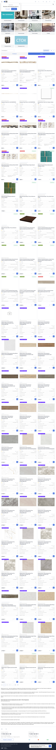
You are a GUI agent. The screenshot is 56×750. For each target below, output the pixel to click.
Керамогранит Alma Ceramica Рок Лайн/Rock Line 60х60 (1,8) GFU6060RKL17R (44, 543)
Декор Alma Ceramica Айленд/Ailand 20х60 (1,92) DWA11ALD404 (46, 134)
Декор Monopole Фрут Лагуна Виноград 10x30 (46, 197)
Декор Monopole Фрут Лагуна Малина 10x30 (8, 228)
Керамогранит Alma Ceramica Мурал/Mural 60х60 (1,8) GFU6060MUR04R (28, 448)
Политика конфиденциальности (6, 745)
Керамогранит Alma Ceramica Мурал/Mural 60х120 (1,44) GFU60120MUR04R (25, 417)
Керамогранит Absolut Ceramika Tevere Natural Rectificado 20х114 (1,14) (45, 291)
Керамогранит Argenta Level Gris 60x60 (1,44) (9, 668)
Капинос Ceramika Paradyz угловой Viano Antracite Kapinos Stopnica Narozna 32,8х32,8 (46, 260)
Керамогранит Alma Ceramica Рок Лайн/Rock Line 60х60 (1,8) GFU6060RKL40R (26, 574)
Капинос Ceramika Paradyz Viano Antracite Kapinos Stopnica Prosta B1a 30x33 (9, 260)
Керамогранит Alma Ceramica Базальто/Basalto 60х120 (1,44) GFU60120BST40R (7, 323)
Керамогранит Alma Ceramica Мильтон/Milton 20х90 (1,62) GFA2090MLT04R (25, 386)
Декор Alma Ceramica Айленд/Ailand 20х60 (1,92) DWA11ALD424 (9, 165)
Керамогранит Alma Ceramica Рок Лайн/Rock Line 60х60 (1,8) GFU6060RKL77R (44, 574)
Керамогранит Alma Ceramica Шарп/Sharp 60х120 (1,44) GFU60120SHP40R (46, 605)
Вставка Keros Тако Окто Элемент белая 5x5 (45, 103)
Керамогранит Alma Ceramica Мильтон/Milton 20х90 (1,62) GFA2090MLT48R (7, 417)
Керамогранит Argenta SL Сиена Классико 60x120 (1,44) (28, 668)
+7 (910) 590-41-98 (6, 734)
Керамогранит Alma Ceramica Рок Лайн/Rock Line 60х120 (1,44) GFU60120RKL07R (26, 480)
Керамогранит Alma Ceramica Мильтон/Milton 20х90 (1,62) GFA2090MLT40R (43, 386)
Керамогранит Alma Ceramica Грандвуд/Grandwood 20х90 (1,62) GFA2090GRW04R (26, 354)
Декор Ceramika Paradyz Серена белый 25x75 (27, 165)
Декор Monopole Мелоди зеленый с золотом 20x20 (8, 197)
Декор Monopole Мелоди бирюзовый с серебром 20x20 (45, 165)
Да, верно (14, 9)
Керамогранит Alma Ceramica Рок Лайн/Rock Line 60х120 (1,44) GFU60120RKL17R (44, 480)
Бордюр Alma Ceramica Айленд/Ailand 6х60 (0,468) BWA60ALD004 (8, 71)
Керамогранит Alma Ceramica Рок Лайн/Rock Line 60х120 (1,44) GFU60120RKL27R (8, 511)
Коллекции (14, 53)
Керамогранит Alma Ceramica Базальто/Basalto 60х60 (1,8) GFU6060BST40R (43, 323)
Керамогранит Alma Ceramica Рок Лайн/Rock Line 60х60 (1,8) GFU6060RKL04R (8, 543)
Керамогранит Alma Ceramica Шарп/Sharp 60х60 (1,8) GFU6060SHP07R (28, 637)
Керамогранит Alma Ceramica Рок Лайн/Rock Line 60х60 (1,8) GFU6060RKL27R (8, 574)
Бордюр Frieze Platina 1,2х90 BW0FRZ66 (27, 102)
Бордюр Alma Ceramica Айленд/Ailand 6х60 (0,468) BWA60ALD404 (27, 71)
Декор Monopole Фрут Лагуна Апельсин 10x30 (27, 197)
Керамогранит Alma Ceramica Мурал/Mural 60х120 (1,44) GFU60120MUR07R (43, 417)
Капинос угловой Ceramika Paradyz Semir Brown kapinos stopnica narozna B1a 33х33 (9, 291)
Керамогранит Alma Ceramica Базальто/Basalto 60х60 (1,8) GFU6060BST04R (25, 323)
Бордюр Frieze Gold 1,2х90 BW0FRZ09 (8, 102)
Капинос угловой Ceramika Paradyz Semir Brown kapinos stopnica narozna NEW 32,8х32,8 (28, 291)
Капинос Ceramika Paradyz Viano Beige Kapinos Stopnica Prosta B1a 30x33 (27, 260)
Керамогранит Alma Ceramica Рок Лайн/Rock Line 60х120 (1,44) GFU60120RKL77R (44, 511)
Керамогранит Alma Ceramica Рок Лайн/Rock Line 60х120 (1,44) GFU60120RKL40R (26, 511)
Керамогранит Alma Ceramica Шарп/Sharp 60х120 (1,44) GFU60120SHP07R (28, 605)
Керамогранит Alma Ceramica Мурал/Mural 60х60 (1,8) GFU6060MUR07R (46, 448)
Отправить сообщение (7, 739)
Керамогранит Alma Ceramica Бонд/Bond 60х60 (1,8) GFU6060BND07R (9, 354)
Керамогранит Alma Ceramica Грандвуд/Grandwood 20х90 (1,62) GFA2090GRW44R (8, 386)
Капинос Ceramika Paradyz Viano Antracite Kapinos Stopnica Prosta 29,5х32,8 (46, 228)
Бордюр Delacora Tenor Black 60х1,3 (45, 70)
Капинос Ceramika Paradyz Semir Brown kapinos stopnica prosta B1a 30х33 (27, 228)
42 (15, 684)
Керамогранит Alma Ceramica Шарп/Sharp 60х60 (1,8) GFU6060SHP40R (46, 637)
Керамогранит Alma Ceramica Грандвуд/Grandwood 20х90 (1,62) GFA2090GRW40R (44, 354)
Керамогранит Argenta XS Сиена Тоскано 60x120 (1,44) (46, 668)
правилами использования (35, 746)
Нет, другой (8, 9)
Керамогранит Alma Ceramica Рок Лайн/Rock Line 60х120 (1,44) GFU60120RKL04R (8, 480)
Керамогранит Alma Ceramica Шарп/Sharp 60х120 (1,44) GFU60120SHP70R (9, 637)
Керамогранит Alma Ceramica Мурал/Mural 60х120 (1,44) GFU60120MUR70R (7, 449)
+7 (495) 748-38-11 (33, 734)
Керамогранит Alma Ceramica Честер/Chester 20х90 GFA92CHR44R (8, 605)
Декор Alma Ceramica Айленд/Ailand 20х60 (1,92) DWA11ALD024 (28, 134)
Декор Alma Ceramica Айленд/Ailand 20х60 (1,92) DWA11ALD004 (9, 134)
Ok (49, 746)
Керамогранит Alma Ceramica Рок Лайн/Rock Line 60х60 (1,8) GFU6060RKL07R (26, 543)
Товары (41, 53)
